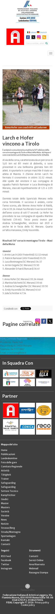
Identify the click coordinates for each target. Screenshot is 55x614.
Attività (5, 470)
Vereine (5, 515)
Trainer (5, 478)
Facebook (6, 560)
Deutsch (43, 32)
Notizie (5, 523)
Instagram (6, 568)
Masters (5, 507)
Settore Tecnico (9, 491)
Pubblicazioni (8, 454)
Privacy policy (42, 602)
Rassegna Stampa (38, 572)
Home (4, 450)
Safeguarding (8, 482)
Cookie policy (28, 605)
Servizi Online (36, 560)
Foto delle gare (9, 462)
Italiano (33, 32)
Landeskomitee (9, 458)
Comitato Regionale (11, 466)
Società (5, 511)
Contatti (5, 544)
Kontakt (5, 540)
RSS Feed (6, 556)
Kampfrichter (8, 495)
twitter (33, 37)
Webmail (33, 568)
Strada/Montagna (10, 532)
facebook (28, 37)
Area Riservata (37, 564)
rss (44, 37)
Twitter (5, 564)
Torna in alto (27, 590)
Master (5, 503)
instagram (39, 37)
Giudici (4, 499)
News (4, 519)
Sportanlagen (8, 536)
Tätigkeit (6, 474)
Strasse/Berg (8, 527)
